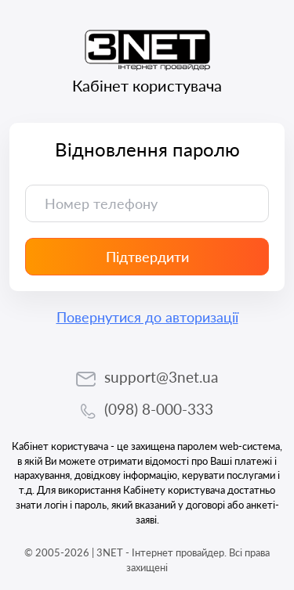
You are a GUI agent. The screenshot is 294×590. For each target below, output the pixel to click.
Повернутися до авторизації (147, 317)
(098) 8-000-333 (158, 409)
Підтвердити (147, 256)
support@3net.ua (161, 377)
